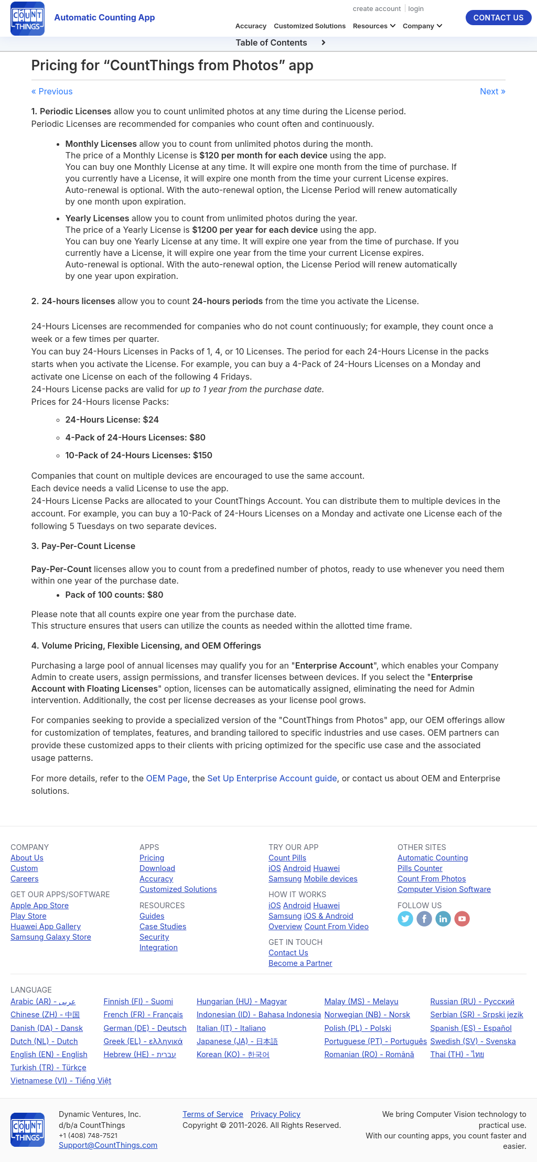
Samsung (285, 878)
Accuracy (251, 25)
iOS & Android (328, 915)
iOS (274, 868)
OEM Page (167, 778)
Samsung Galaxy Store (50, 936)
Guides (152, 915)
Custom (24, 868)
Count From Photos (432, 878)
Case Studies (162, 926)
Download (157, 868)
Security (154, 936)
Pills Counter (420, 868)
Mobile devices (331, 878)
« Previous (52, 91)
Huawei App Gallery (45, 926)
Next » (493, 91)
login (416, 8)
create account (377, 8)
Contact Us (499, 17)
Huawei (326, 868)
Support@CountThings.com (108, 1145)
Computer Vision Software (444, 889)
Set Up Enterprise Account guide (272, 778)
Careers (24, 878)
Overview (285, 926)
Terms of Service (212, 1114)
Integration (158, 947)
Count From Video (336, 926)
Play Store (28, 915)
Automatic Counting (433, 857)
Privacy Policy (275, 1114)
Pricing (151, 857)
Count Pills (287, 857)
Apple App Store (39, 905)
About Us (27, 857)
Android (297, 868)
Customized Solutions (310, 25)
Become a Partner (300, 963)
